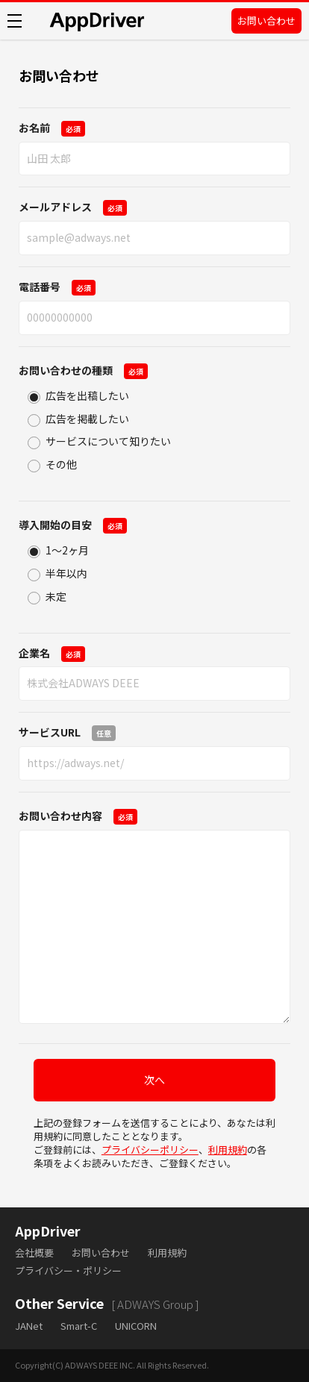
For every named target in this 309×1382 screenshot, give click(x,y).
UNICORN (136, 1326)
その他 (61, 464)
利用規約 (227, 1149)
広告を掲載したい (87, 418)
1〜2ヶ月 (67, 550)
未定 (56, 596)
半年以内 (66, 573)
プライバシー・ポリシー (68, 1270)
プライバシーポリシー (150, 1149)
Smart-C (78, 1326)
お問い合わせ (266, 20)
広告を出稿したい (87, 395)
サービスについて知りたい (108, 441)
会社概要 (34, 1252)
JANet (29, 1326)
